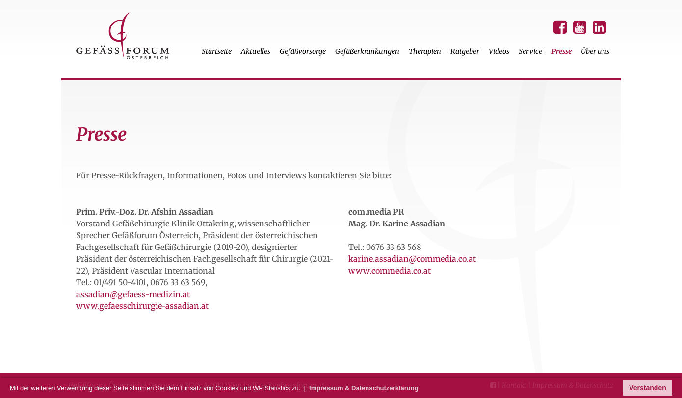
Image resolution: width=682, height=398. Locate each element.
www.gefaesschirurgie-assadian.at (142, 306)
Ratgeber (464, 51)
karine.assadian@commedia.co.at (412, 259)
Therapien (425, 51)
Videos (499, 51)
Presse (561, 51)
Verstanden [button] (647, 388)
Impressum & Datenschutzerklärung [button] (364, 388)
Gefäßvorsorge (303, 51)
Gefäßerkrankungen (367, 51)
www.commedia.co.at (389, 270)
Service (530, 51)
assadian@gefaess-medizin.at (133, 294)
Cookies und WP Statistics (252, 388)
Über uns (595, 51)
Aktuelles (255, 51)
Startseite (217, 51)
